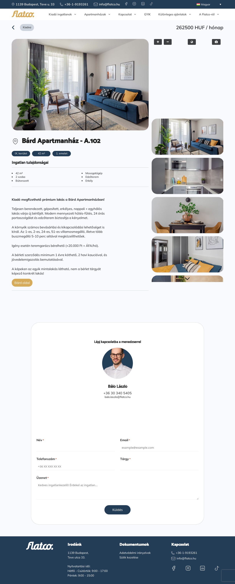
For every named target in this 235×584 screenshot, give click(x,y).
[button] (187, 279)
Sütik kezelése (128, 557)
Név (40, 440)
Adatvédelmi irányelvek (135, 553)
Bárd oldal (22, 283)
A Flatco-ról (211, 14)
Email (125, 440)
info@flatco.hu (109, 4)
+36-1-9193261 (76, 4)
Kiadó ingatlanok (64, 14)
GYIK (147, 14)
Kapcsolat (129, 14)
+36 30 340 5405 (117, 393)
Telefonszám (46, 459)
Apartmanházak (99, 14)
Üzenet (42, 478)
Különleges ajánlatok (176, 14)
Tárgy (125, 459)
